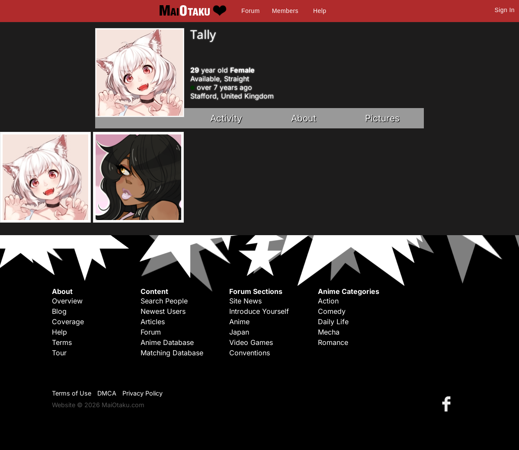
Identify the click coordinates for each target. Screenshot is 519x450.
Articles (153, 321)
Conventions (249, 352)
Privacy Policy (142, 393)
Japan (239, 332)
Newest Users (163, 311)
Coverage (68, 321)
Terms (62, 342)
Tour (59, 352)
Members (285, 10)
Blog (59, 311)
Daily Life (333, 321)
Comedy (332, 311)
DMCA (106, 393)
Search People (164, 301)
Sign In (505, 9)
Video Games (251, 342)
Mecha (329, 332)
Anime (239, 321)
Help (319, 10)
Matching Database (172, 352)
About (303, 118)
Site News (245, 301)
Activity (226, 118)
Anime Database (167, 342)
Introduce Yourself (259, 311)
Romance (333, 342)
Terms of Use (71, 393)
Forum (250, 10)
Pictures (382, 118)
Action (328, 301)
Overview (67, 301)
